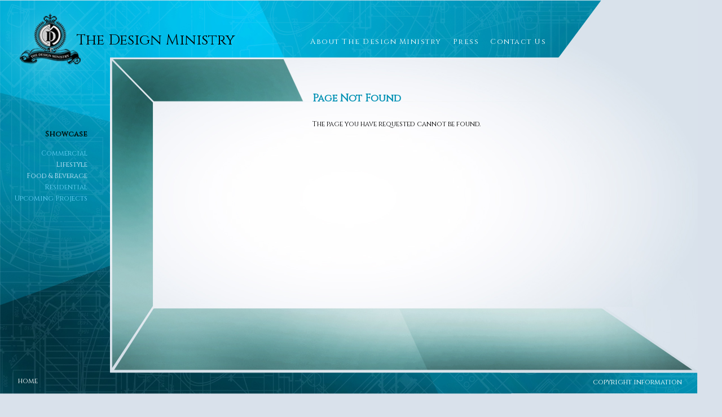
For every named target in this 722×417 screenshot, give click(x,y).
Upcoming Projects (51, 198)
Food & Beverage (57, 175)
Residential (66, 187)
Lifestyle (71, 164)
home (28, 380)
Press (466, 42)
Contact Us (518, 42)
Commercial (64, 153)
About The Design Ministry (376, 42)
